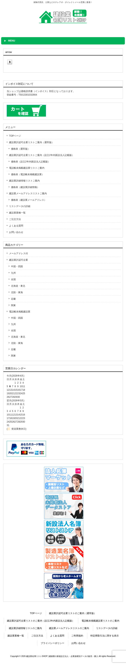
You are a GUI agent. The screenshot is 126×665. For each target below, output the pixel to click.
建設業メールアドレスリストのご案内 (69, 628)
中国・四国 (17, 266)
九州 (13, 273)
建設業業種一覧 (17, 212)
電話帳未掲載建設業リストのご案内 (100, 620)
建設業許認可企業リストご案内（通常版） (31, 142)
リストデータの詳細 (19, 206)
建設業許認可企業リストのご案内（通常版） (72, 613)
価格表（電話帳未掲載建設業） (27, 174)
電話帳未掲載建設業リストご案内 (26, 168)
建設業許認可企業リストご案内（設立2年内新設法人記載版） (41, 155)
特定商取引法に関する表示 (104, 635)
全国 (13, 279)
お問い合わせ (16, 232)
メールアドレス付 (18, 253)
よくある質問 (16, 225)
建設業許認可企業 (18, 260)
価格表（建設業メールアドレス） (28, 200)
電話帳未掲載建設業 (19, 311)
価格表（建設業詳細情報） (25, 187)
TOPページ (15, 135)
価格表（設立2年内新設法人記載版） (30, 161)
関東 (13, 305)
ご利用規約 (77, 635)
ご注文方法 (15, 219)
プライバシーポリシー (52, 643)
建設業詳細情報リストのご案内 (25, 628)
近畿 (13, 299)
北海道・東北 (18, 286)
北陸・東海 (17, 292)
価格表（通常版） (20, 148)
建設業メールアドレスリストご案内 (28, 193)
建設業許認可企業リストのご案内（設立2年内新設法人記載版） (40, 620)
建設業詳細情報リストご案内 (24, 180)
